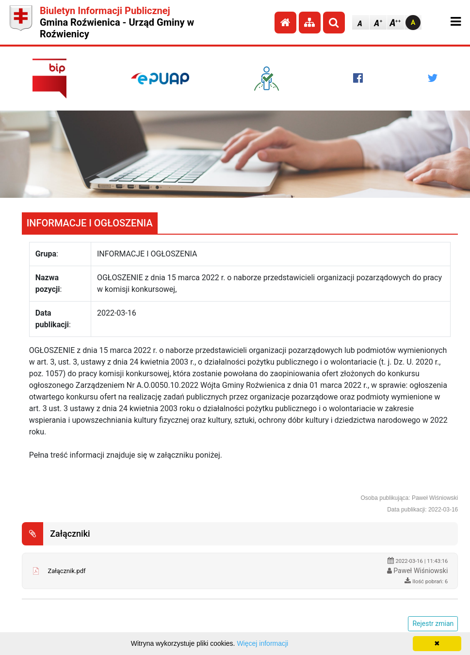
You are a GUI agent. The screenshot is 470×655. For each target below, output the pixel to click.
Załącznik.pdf (66, 571)
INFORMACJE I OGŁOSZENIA (90, 223)
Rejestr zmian (433, 623)
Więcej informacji (262, 643)
